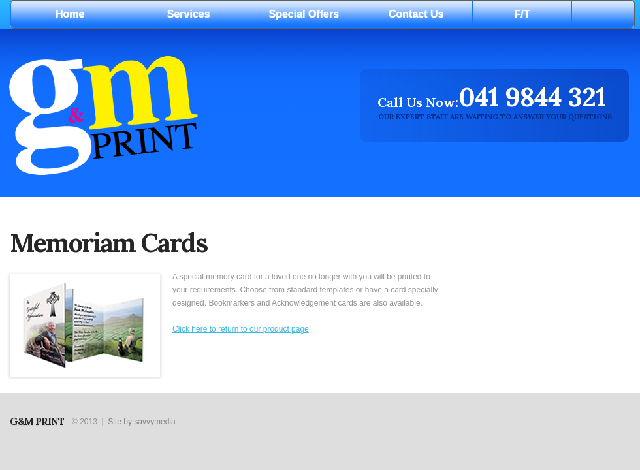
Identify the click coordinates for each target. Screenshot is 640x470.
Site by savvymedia (141, 421)
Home (70, 14)
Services (188, 14)
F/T (522, 14)
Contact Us (416, 14)
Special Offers (304, 14)
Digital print (167, 114)
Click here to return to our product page (240, 329)
